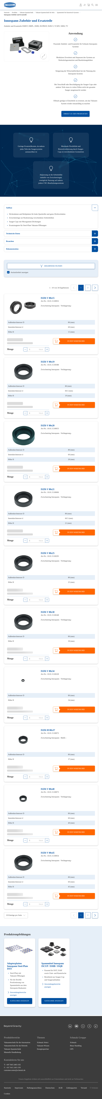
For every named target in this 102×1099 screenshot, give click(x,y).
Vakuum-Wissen (43, 1046)
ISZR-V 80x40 (47, 789)
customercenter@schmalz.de (14, 1070)
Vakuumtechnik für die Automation (17, 1042)
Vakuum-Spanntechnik (26, 12)
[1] (81, 288)
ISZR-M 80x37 (48, 730)
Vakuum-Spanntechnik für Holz (45, 12)
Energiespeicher (43, 1049)
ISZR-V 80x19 (47, 362)
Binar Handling (76, 1046)
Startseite (7, 12)
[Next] (95, 288)
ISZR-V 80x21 (47, 489)
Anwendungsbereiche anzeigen (16, 993)
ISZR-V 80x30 (47, 612)
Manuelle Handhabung (12, 1052)
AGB (60, 1088)
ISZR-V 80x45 (47, 853)
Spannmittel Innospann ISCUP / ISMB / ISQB (52, 965)
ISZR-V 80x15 (47, 298)
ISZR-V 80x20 (47, 425)
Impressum (19, 1088)
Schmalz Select (42, 1042)
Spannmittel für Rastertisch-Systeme (68, 12)
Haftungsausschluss (34, 1088)
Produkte (14, 12)
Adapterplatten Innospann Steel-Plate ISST (17, 966)
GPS (71, 1049)
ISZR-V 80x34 (47, 671)
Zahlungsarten (71, 1088)
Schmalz (73, 1042)
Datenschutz (50, 1088)
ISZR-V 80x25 (47, 553)
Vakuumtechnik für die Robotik (16, 1046)
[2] (88, 288)
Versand (84, 1088)
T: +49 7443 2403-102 (12, 1065)
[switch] (17, 272)
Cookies (7, 1094)
